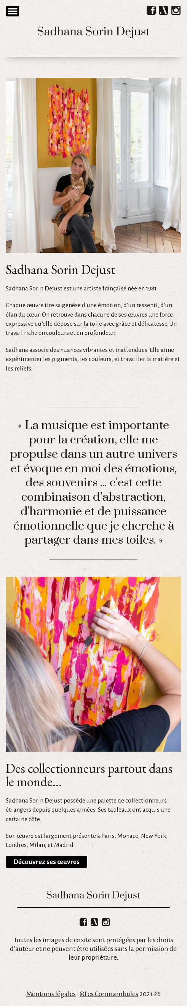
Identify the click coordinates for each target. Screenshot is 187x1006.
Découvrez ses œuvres (46, 862)
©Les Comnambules (109, 994)
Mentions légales (51, 994)
